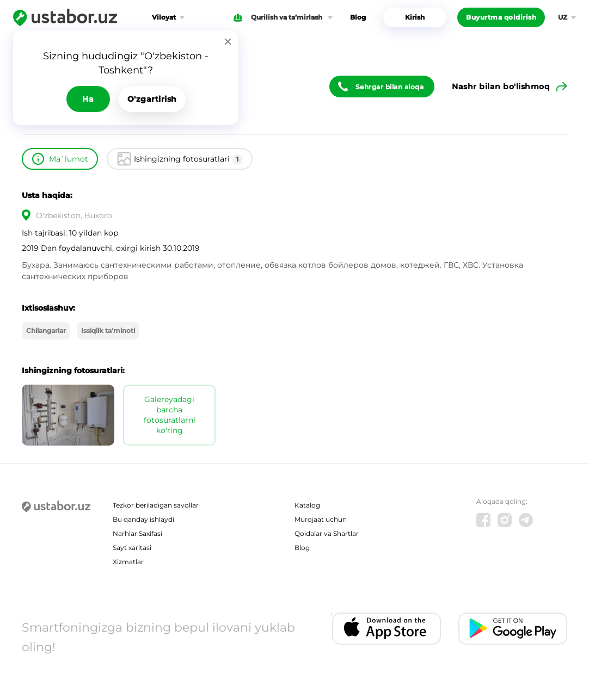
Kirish (415, 17)
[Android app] (512, 629)
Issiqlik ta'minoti (108, 330)
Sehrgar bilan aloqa (389, 87)
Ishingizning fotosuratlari (188, 159)
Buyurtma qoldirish (501, 17)
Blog (358, 17)
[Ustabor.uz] (65, 17)
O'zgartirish (152, 99)
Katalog (307, 505)
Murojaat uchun (320, 519)
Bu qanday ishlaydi (143, 519)
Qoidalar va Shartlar (326, 533)
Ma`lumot (68, 159)
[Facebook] (483, 520)
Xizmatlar (128, 562)
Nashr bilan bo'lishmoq (501, 86)
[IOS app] (386, 629)
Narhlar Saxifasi (137, 533)
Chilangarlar (46, 330)
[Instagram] (505, 520)
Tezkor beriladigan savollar (156, 505)
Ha (88, 99)
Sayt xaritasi (132, 547)
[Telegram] (526, 520)
